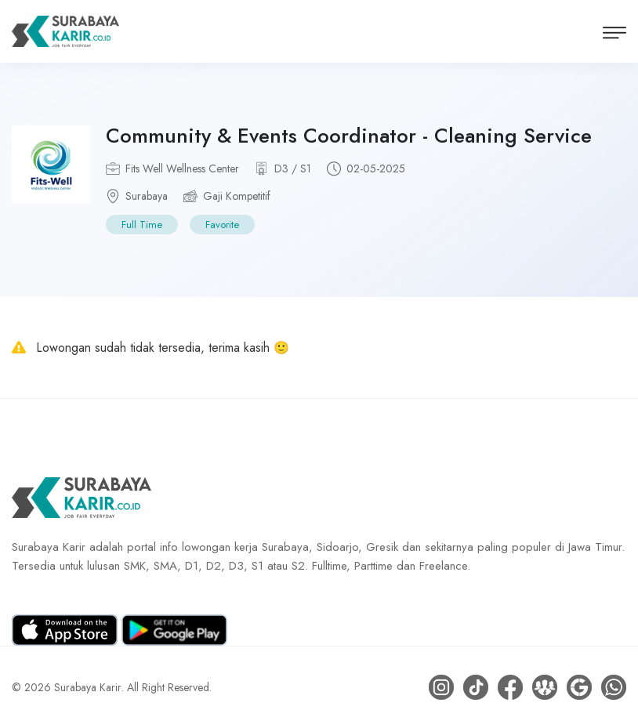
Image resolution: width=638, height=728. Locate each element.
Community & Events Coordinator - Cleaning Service (349, 135)
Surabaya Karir (87, 687)
